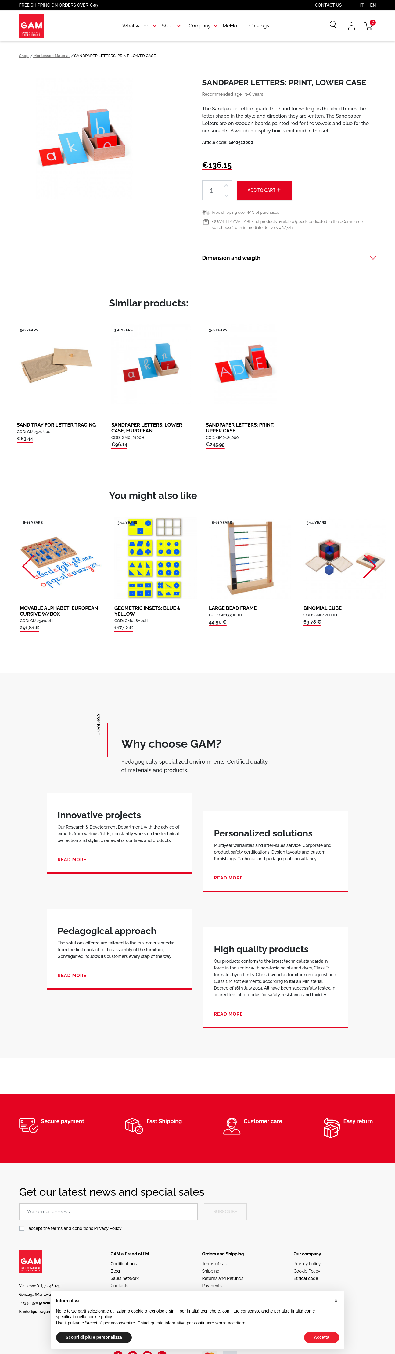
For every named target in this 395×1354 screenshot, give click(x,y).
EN (373, 5)
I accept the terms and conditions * (75, 1228)
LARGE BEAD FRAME (233, 608)
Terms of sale (215, 1263)
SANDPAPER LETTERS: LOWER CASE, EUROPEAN (146, 428)
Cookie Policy (307, 1271)
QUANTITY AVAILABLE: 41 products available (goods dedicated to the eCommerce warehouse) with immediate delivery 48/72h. (287, 224)
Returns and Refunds (222, 1278)
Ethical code (306, 1278)
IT (362, 5)
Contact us (328, 5)
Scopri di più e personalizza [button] (94, 1337)
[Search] (328, 26)
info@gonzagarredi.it (41, 1311)
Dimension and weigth (231, 258)
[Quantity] (212, 190)
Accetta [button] (321, 1337)
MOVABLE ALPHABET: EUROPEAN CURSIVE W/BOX (59, 611)
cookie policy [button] (100, 1316)
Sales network (125, 1278)
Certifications (124, 1263)
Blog (115, 1271)
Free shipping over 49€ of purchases (245, 212)
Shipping (211, 1271)
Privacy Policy (108, 1228)
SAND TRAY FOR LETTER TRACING (56, 425)
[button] (336, 1301)
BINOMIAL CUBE (322, 608)
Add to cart (265, 190)
